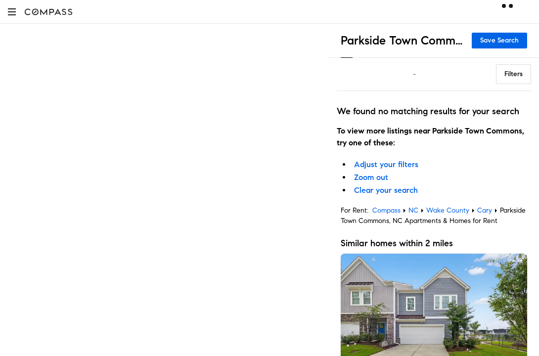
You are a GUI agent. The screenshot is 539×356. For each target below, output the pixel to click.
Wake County (447, 210)
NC (413, 210)
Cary (484, 210)
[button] (12, 11)
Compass (386, 210)
